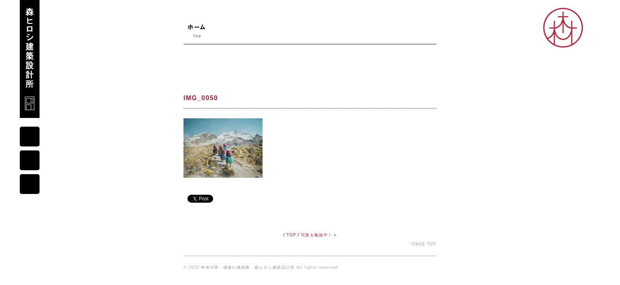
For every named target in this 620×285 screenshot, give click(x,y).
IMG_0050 (200, 98)
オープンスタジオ (414, 34)
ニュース (231, 34)
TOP (291, 235)
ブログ (307, 34)
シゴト (372, 34)
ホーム (196, 34)
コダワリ (340, 34)
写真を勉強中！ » (318, 235)
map (30, 160)
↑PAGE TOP (423, 244)
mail (30, 136)
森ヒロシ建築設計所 (30, 59)
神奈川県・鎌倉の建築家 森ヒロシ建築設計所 (248, 267)
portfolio (30, 184)
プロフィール (270, 34)
